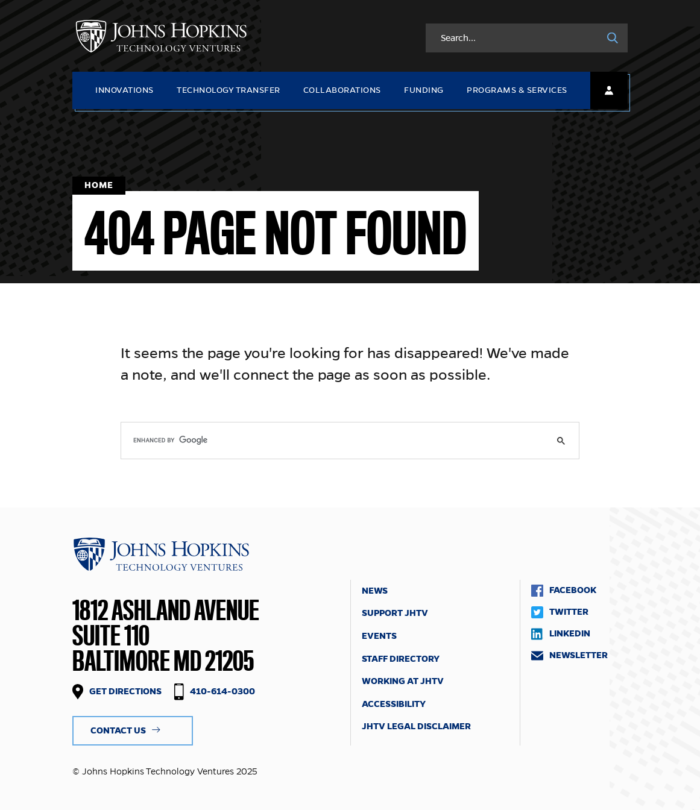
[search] (350, 440)
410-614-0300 (222, 691)
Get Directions (125, 691)
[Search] (613, 38)
